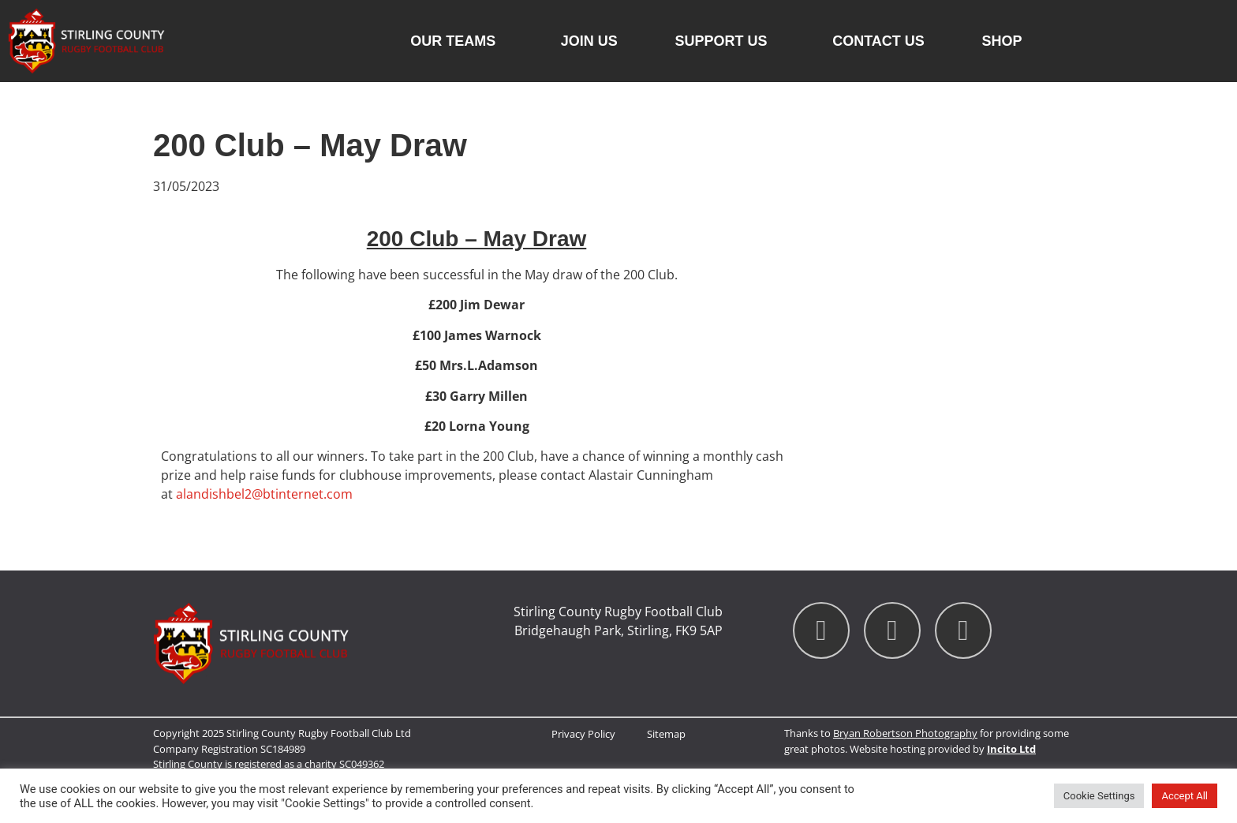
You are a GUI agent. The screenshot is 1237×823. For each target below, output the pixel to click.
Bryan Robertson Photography (905, 733)
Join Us (589, 41)
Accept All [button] (1184, 796)
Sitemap (666, 734)
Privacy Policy (583, 734)
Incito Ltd (1011, 749)
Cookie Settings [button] (1099, 796)
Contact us (878, 41)
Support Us (725, 41)
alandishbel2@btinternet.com (264, 494)
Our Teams (456, 41)
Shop (1002, 41)
